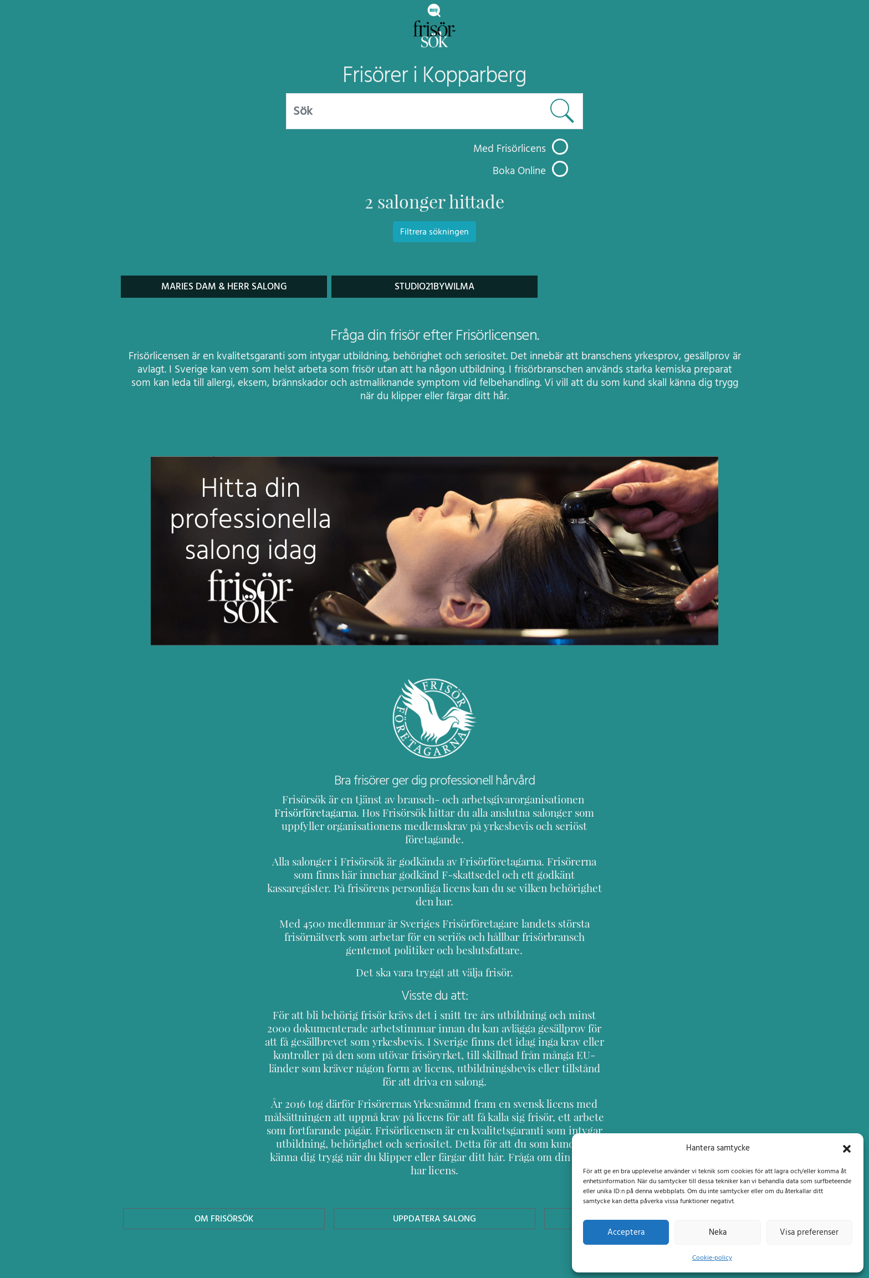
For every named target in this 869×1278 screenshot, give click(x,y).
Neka (717, 1232)
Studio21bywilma (434, 286)
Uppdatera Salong (434, 1165)
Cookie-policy (712, 1257)
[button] (846, 1147)
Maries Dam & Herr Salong (224, 286)
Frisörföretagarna (304, 812)
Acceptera (626, 1232)
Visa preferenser (809, 1232)
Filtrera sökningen (434, 232)
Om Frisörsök (224, 1165)
